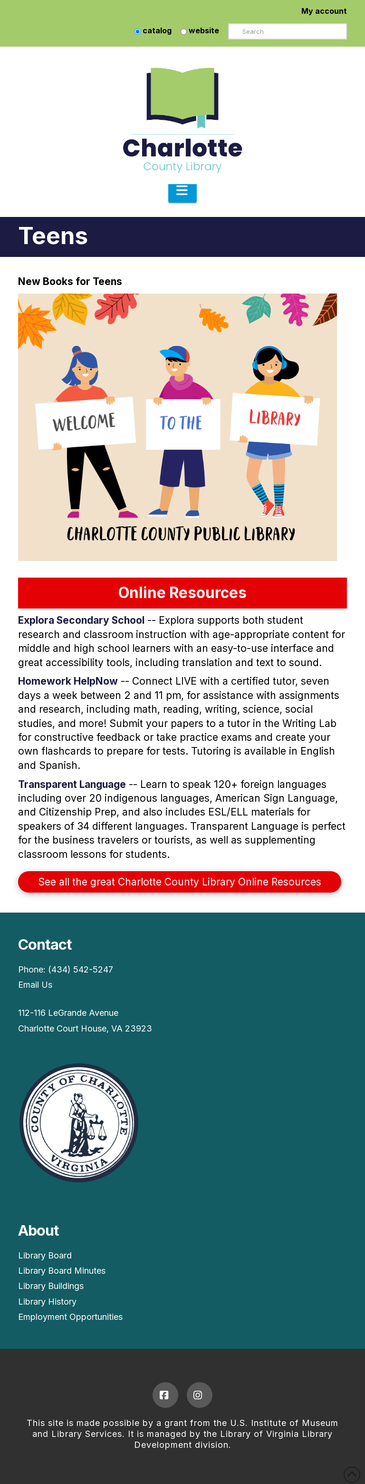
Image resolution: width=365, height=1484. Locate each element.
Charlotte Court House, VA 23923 (85, 1028)
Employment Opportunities (70, 1317)
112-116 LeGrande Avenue (68, 1013)
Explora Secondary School (81, 620)
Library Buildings (51, 1286)
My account (324, 11)
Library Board (45, 1255)
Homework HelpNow (68, 681)
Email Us (35, 985)
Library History (47, 1302)
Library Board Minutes (62, 1271)
